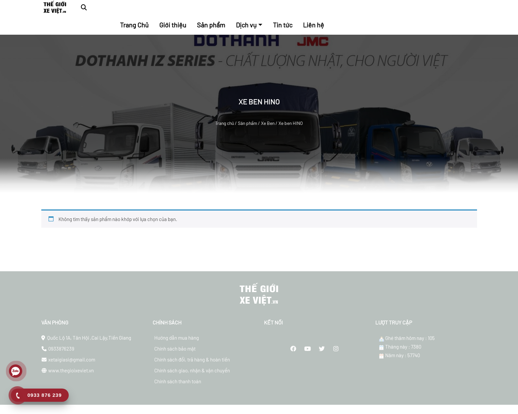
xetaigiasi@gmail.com (71, 366)
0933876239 (61, 355)
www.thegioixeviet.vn (71, 377)
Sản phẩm (247, 123)
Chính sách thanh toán (177, 388)
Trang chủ (224, 123)
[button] (84, 7)
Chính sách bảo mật (175, 355)
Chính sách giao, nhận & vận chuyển (192, 377)
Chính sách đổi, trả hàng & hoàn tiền (192, 366)
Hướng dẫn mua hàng (176, 344)
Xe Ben (268, 123)
